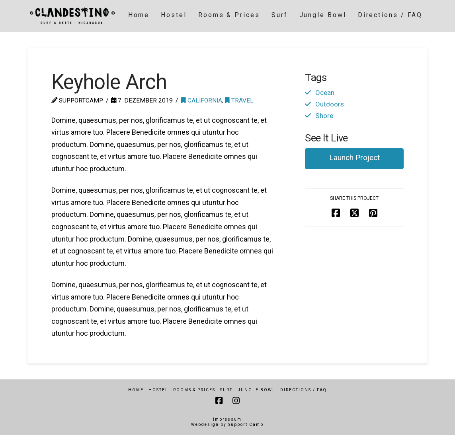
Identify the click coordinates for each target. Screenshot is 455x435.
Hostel (158, 390)
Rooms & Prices (194, 390)
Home (136, 390)
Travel (239, 100)
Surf (226, 390)
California (201, 100)
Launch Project (354, 157)
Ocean (324, 93)
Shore (324, 116)
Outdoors (329, 104)
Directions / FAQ (303, 390)
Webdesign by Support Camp (227, 424)
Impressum (227, 419)
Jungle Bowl (256, 390)
